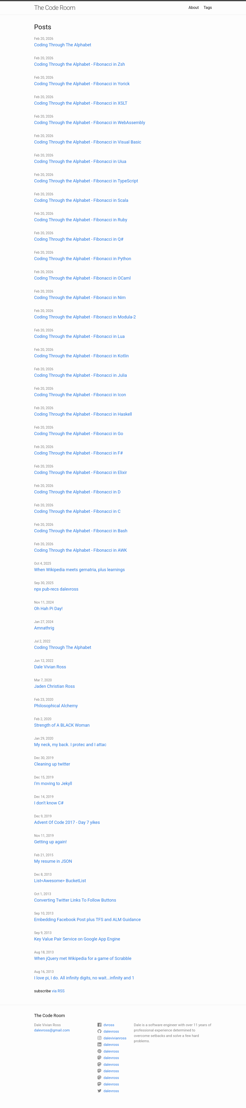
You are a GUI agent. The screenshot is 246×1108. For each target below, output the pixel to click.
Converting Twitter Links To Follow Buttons (75, 900)
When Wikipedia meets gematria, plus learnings (79, 569)
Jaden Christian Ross (54, 686)
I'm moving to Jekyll (53, 783)
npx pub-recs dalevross (56, 589)
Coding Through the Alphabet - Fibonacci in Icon (80, 394)
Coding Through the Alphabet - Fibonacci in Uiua (80, 161)
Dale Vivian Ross (50, 666)
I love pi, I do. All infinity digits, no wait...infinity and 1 (84, 977)
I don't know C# (48, 802)
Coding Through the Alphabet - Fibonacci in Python (82, 258)
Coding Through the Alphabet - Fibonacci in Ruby (80, 219)
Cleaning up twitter (52, 764)
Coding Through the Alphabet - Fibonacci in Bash (80, 530)
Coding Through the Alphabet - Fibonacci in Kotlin (81, 355)
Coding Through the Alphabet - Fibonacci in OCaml (82, 278)
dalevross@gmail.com (52, 1030)
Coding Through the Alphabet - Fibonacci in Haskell (83, 414)
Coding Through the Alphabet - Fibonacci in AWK (80, 550)
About (194, 7)
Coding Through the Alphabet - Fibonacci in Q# (78, 239)
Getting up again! (50, 841)
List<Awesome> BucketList (60, 880)
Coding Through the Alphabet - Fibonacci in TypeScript (86, 180)
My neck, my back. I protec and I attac (70, 744)
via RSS (58, 991)
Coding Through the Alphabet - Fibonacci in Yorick (82, 83)
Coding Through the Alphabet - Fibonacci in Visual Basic (87, 141)
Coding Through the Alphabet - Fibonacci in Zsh (79, 64)
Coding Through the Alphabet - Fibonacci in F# (78, 452)
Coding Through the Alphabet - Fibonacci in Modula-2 (85, 316)
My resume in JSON (53, 861)
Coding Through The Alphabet (62, 44)
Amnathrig (44, 627)
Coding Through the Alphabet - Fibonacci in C (77, 511)
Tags (207, 7)
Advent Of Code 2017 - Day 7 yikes (67, 822)
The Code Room (54, 7)
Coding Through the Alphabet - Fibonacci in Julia (80, 375)
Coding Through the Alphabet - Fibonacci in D (77, 491)
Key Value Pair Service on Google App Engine (77, 938)
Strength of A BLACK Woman (62, 725)
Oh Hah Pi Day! (48, 608)
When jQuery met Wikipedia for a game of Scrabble (82, 958)
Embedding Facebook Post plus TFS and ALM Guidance (87, 919)
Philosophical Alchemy (56, 705)
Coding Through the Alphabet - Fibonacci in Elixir (80, 472)
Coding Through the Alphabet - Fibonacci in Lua (79, 336)
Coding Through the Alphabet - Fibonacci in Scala (81, 200)
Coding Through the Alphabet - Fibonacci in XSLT (80, 103)
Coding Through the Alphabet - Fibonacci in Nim (80, 297)
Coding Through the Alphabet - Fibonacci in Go (78, 433)
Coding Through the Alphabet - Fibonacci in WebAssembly (89, 122)
